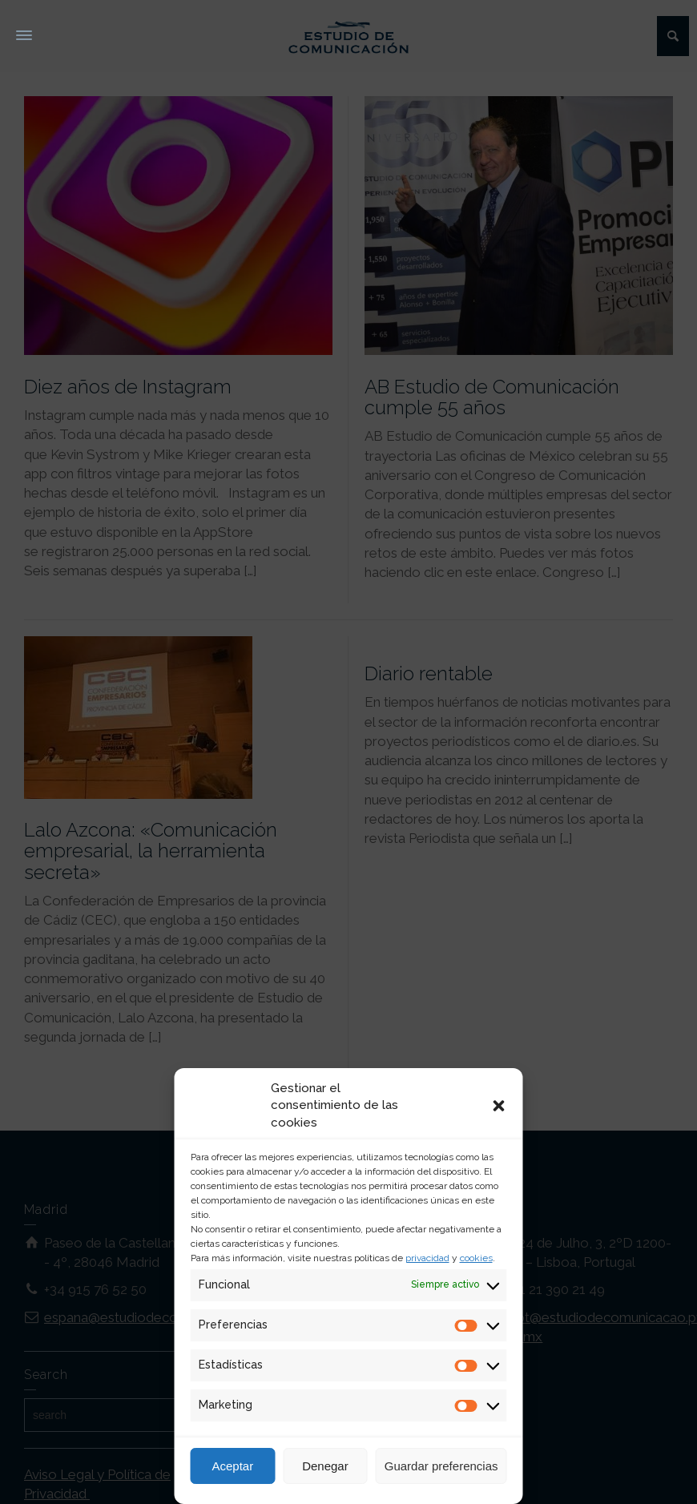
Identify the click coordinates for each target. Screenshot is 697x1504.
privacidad (427, 1258)
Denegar (325, 1466)
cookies (476, 1258)
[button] (499, 1106)
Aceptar (232, 1466)
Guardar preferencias (441, 1466)
